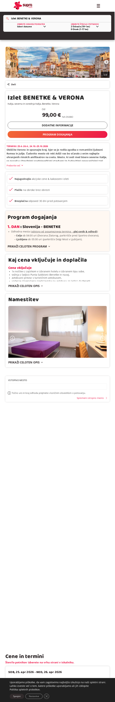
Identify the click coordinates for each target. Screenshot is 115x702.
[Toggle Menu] (98, 5)
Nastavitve (34, 696)
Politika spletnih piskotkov (25, 689)
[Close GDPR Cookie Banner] (46, 696)
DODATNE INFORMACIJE (57, 125)
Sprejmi (17, 696)
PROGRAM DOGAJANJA (57, 134)
